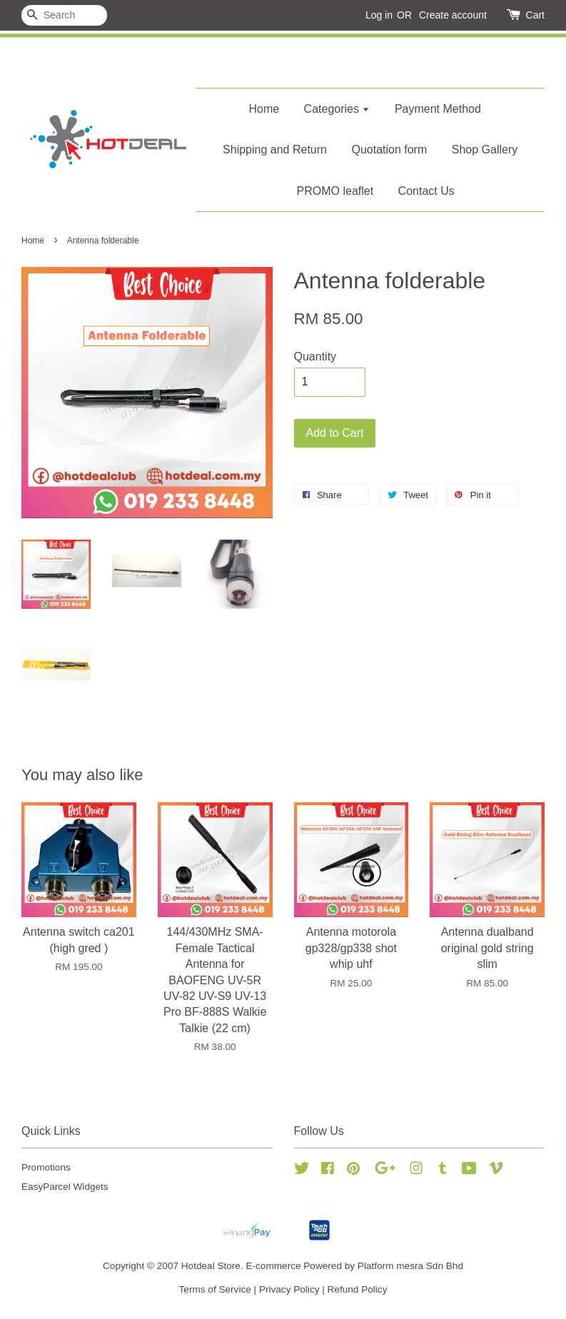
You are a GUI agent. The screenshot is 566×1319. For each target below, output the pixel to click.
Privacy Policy (289, 1289)
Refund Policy (358, 1289)
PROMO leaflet (335, 191)
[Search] (64, 15)
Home (263, 109)
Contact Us (426, 191)
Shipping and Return (275, 149)
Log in (379, 15)
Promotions (46, 1167)
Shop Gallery (485, 149)
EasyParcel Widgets (64, 1186)
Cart (535, 15)
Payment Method (438, 109)
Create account (453, 15)
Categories (337, 109)
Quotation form (389, 149)
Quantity (315, 356)
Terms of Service (215, 1289)
